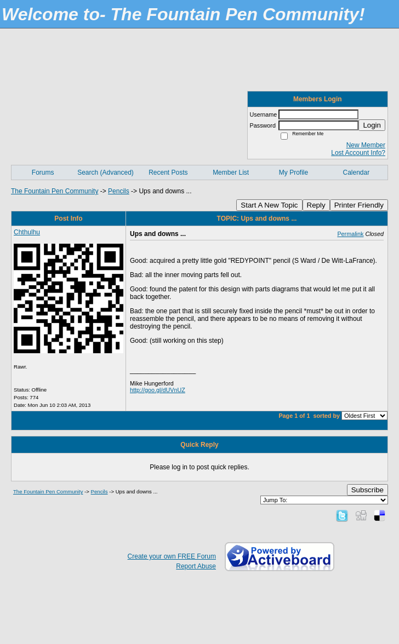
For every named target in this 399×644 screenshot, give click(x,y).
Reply (316, 205)
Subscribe (367, 490)
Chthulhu (27, 232)
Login (372, 125)
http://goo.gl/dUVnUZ (157, 390)
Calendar (356, 172)
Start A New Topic (269, 205)
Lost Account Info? (358, 153)
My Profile (293, 172)
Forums (43, 172)
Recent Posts (168, 172)
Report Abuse (196, 566)
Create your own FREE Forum (172, 556)
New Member (365, 145)
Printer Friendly (359, 205)
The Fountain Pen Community (54, 191)
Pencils (118, 191)
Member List (231, 172)
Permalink (350, 234)
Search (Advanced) (105, 172)
